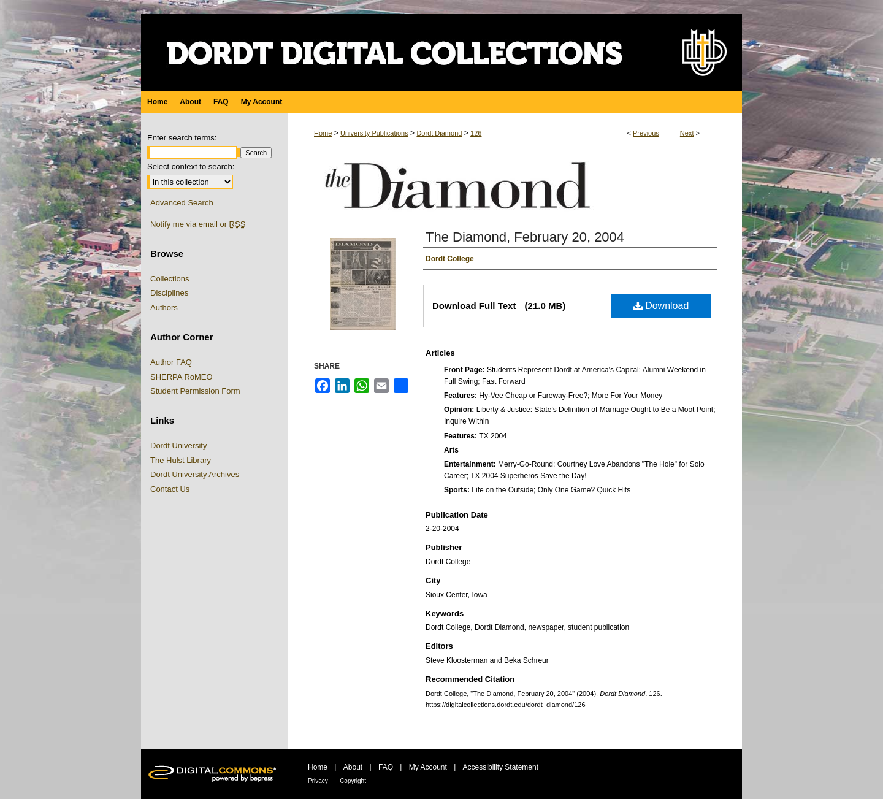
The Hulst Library (180, 460)
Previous (646, 133)
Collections (169, 278)
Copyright (353, 781)
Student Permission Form (195, 391)
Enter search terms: (181, 137)
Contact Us (169, 489)
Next (687, 133)
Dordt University (178, 445)
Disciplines (169, 292)
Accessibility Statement (500, 767)
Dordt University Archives (194, 474)
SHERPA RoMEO (181, 376)
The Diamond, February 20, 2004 (525, 237)
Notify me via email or (197, 224)
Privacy (318, 781)
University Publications (374, 133)
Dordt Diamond (439, 133)
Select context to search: (190, 166)
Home (323, 133)
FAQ (385, 767)
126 (475, 133)
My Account (428, 767)
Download (661, 305)
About (352, 767)
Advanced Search (181, 202)
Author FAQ (171, 362)
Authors (164, 307)
